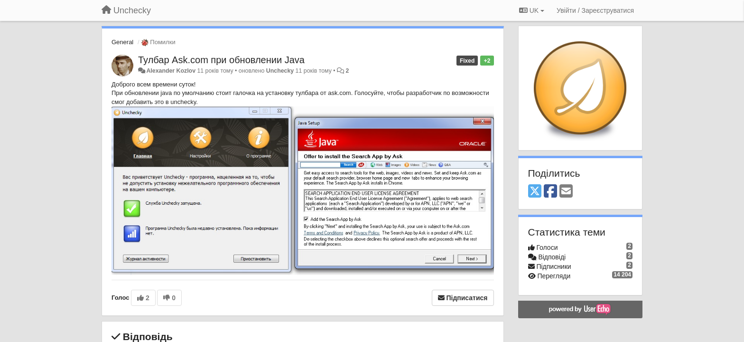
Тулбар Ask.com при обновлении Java (221, 60)
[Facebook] (550, 191)
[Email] (566, 191)
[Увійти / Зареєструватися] (595, 10)
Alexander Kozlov (170, 70)
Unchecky (280, 70)
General (122, 42)
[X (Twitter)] (534, 191)
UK (531, 10)
